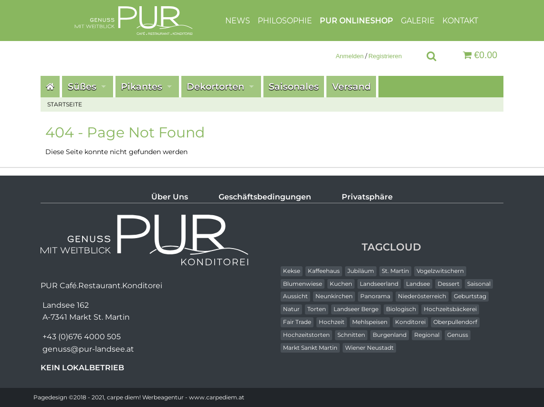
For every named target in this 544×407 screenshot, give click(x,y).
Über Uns (169, 196)
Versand (351, 86)
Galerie (418, 20)
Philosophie (285, 20)
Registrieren (385, 56)
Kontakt (460, 20)
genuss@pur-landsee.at (88, 349)
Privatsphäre (367, 196)
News (237, 20)
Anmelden (349, 56)
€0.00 (480, 55)
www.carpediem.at (216, 397)
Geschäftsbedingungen (265, 196)
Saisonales (294, 86)
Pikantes (141, 86)
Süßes (82, 86)
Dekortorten (215, 86)
